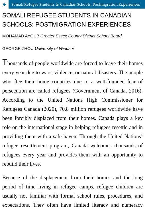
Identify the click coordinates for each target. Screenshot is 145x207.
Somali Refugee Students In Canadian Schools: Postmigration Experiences (75, 4)
